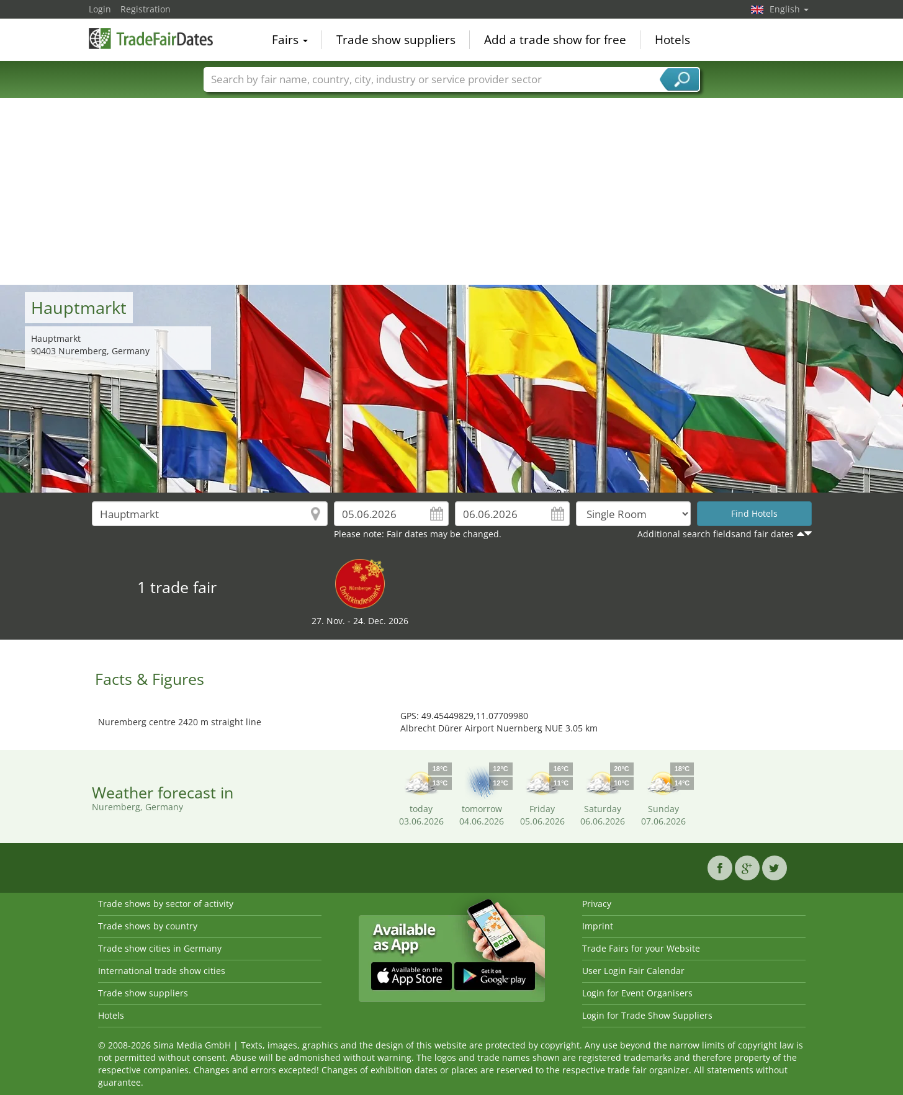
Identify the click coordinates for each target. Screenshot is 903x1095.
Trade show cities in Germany (160, 948)
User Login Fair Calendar (633, 971)
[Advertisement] (451, 192)
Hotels (672, 40)
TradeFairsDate (151, 38)
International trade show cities (161, 971)
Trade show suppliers (396, 40)
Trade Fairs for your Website (641, 948)
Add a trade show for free (555, 40)
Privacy (596, 904)
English (789, 9)
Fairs (290, 40)
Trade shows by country (147, 926)
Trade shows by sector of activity (165, 904)
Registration (145, 9)
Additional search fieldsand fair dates (715, 534)
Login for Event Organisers (637, 993)
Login (100, 9)
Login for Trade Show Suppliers (647, 1015)
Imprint (597, 926)
